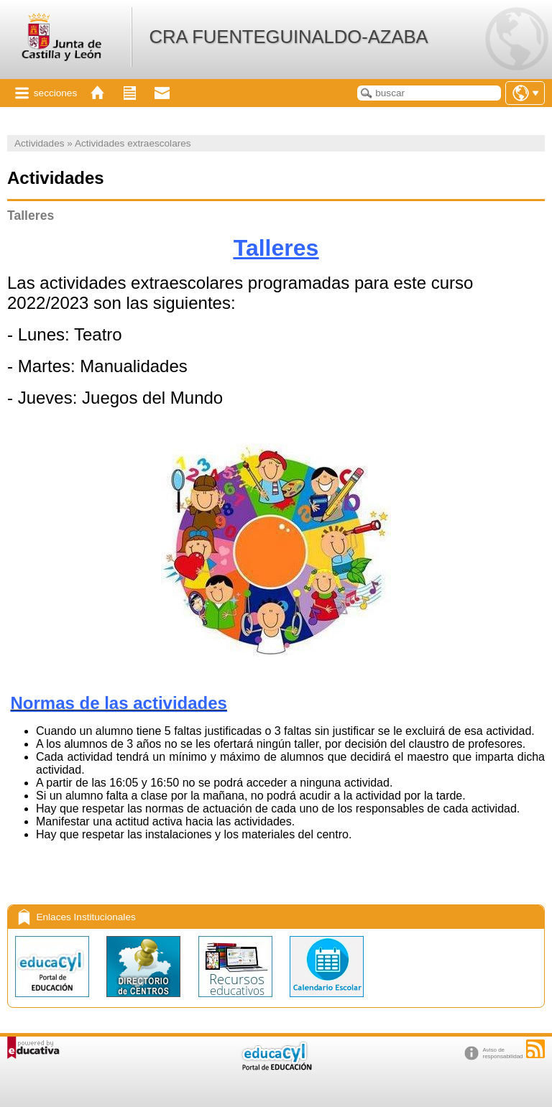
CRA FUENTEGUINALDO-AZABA (288, 37)
